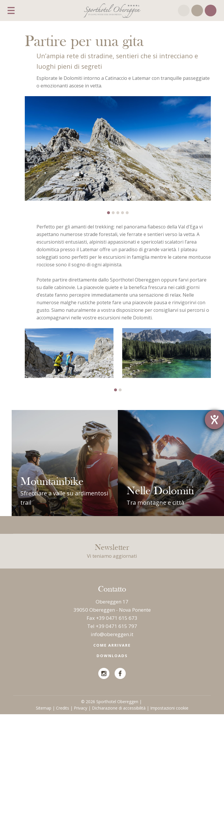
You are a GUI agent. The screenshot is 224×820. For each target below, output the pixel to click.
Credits (62, 814)
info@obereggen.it (112, 739)
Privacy (80, 814)
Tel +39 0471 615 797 (112, 731)
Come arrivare (112, 751)
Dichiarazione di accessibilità (119, 814)
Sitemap (43, 814)
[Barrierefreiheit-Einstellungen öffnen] (214, 419)
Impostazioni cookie (169, 814)
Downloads (112, 761)
